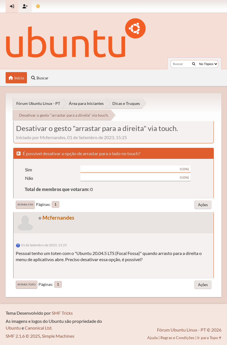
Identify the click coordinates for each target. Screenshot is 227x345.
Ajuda (152, 337)
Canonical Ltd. (38, 327)
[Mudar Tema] (38, 6)
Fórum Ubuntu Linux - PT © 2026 (189, 329)
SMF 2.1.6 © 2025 (23, 336)
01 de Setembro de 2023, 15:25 (44, 245)
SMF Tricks (62, 313)
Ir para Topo (26, 284)
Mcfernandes (58, 217)
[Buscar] (193, 64)
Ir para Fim (25, 204)
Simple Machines (58, 336)
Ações (203, 205)
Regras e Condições (177, 337)
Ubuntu (13, 327)
